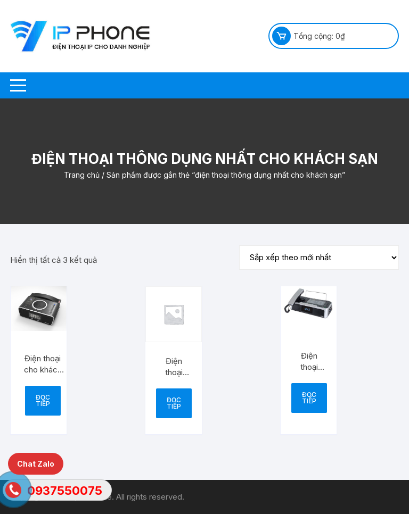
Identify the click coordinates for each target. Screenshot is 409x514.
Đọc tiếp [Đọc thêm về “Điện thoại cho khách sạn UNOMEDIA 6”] (43, 400)
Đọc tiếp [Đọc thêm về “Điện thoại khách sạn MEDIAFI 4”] (309, 398)
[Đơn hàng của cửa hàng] (319, 257)
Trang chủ (82, 174)
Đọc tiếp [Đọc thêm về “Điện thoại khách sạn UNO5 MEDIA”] (174, 403)
